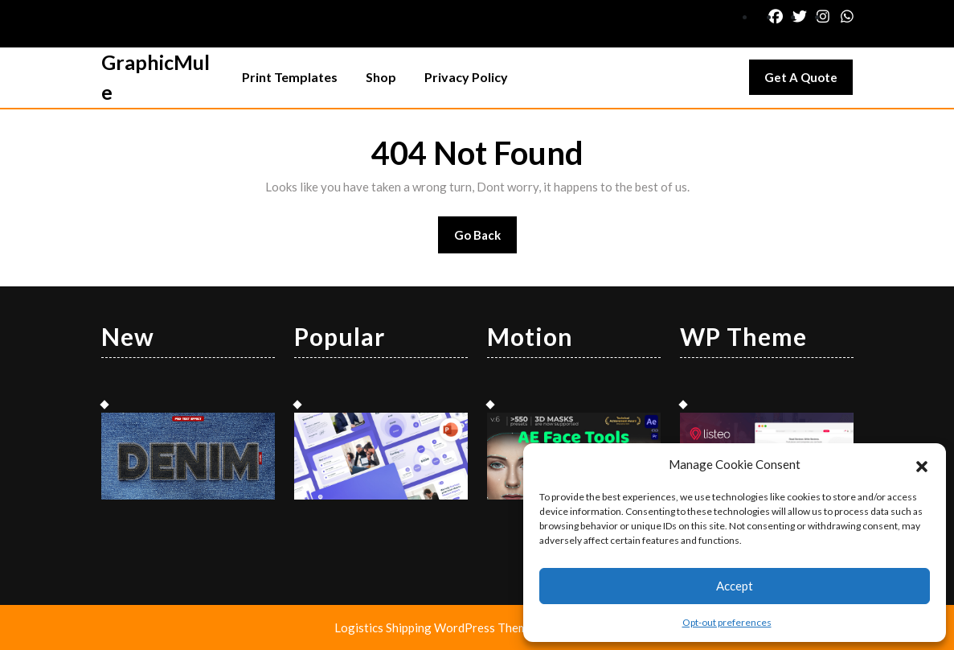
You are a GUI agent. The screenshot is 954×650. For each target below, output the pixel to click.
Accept (734, 585)
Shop (381, 76)
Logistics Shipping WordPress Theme (435, 627)
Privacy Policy (466, 76)
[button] (922, 464)
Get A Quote (808, 81)
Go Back (486, 240)
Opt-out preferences (727, 622)
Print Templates (290, 76)
